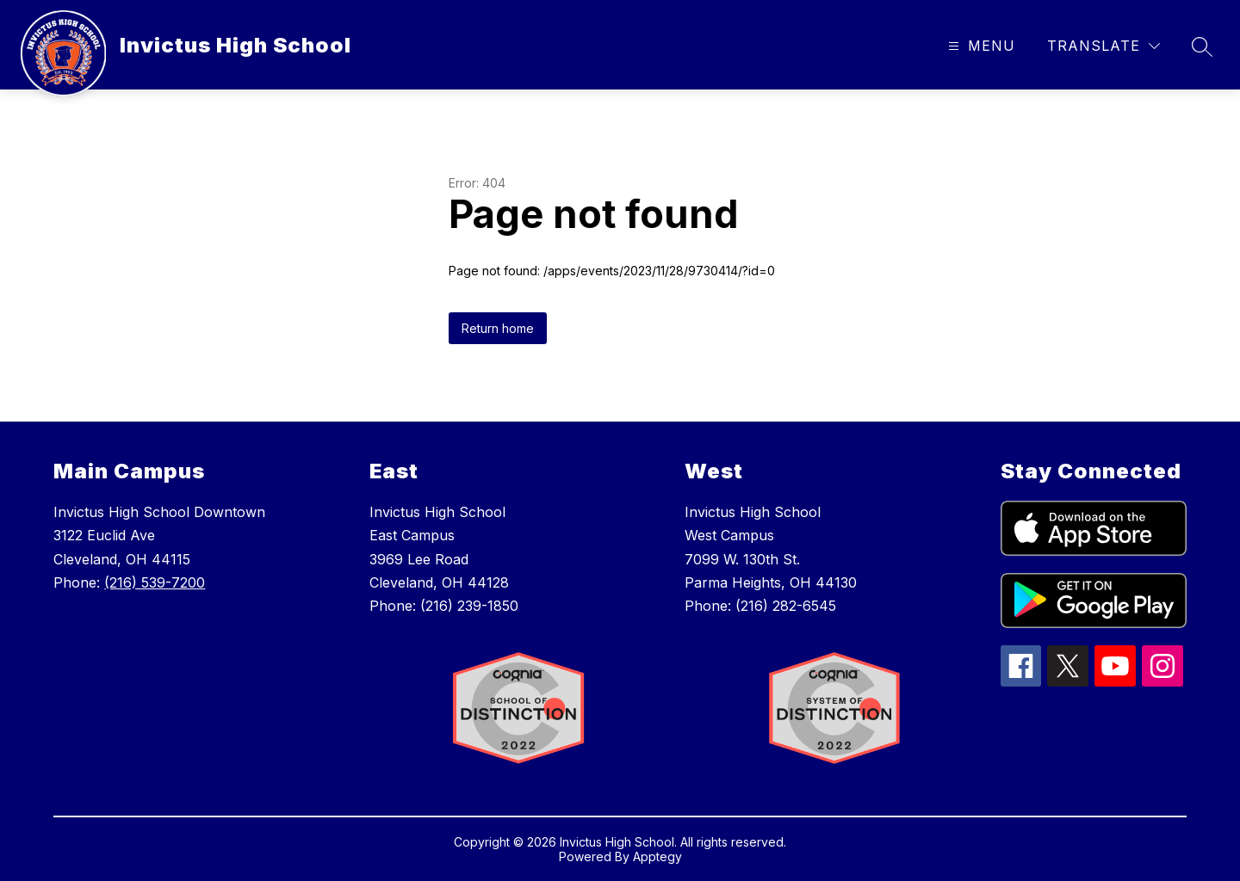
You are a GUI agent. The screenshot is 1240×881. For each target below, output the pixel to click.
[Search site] (1202, 46)
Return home (498, 328)
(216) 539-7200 (154, 582)
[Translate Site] (1103, 46)
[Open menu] (979, 46)
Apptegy (657, 856)
